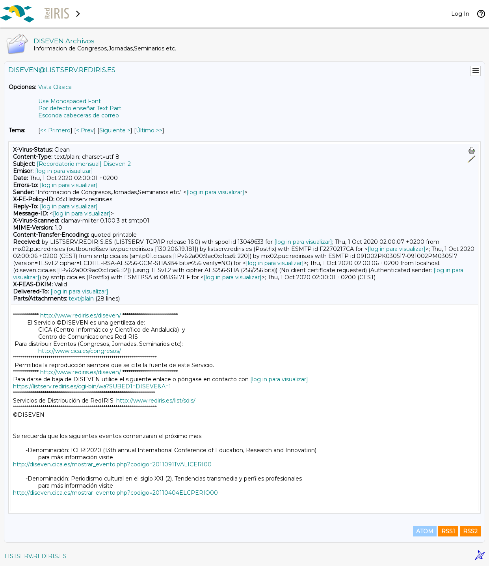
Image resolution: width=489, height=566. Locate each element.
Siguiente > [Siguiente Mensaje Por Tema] (114, 130)
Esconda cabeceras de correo (78, 115)
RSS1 (448, 531)
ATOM (424, 531)
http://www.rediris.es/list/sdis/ (155, 400)
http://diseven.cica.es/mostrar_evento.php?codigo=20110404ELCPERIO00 (115, 492)
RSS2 (470, 531)
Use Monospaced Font (69, 101)
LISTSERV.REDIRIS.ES (35, 556)
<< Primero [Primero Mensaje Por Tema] (55, 130)
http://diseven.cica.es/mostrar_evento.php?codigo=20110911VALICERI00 (112, 464)
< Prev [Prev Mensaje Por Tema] (85, 130)
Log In (460, 13)
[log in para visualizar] (64, 170)
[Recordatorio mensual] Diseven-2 (84, 163)
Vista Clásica (55, 87)
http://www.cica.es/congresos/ (79, 350)
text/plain (81, 298)
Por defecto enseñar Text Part (79, 108)
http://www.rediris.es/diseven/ (80, 315)
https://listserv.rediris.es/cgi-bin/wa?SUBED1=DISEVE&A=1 (92, 386)
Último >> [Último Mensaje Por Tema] (149, 130)
